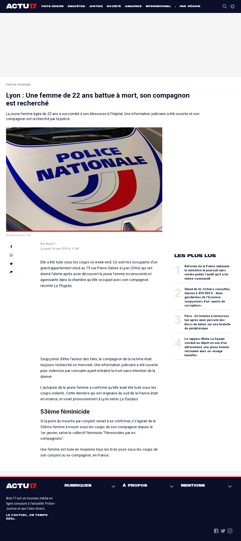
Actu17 (21, 6)
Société (114, 6)
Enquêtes (76, 6)
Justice (96, 6)
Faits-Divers (18, 84)
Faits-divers (52, 6)
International (158, 6)
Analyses (133, 6)
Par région (190, 6)
